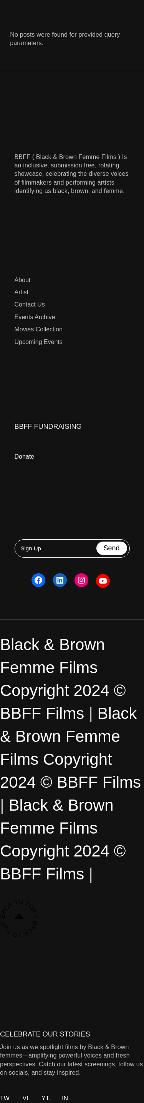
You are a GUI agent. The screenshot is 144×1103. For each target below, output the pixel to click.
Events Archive (35, 317)
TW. (5, 1098)
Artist (21, 292)
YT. (45, 1098)
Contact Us (30, 304)
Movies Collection (39, 329)
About (23, 280)
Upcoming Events (39, 342)
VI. (26, 1098)
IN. (66, 1098)
